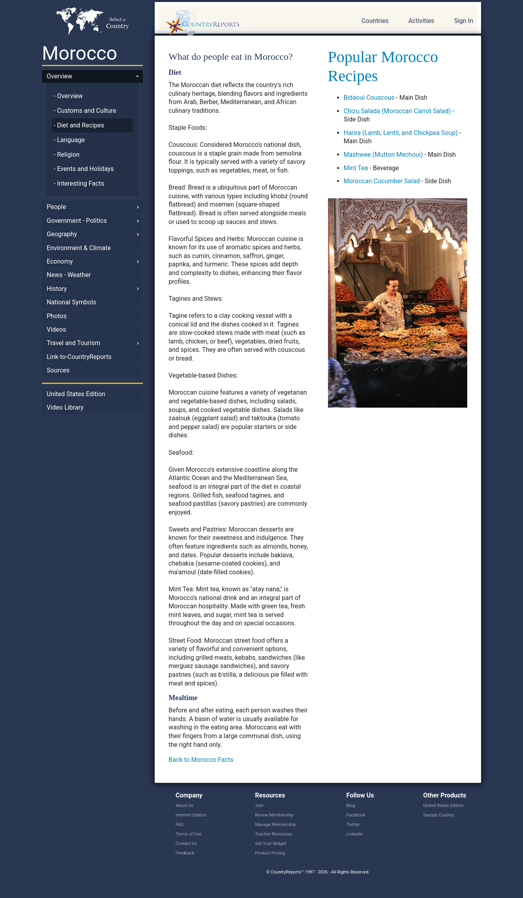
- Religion (67, 154)
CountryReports (245, 24)
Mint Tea (356, 168)
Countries (375, 21)
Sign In (463, 21)
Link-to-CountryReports (79, 357)
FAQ (180, 824)
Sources (58, 370)
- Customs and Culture (85, 110)
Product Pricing (270, 853)
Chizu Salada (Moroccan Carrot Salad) (397, 111)
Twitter (353, 824)
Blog (351, 805)
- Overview (68, 96)
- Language (69, 140)
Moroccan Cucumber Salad (382, 181)
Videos (56, 329)
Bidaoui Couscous (369, 97)
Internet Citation (191, 815)
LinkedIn (355, 834)
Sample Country (438, 815)
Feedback (185, 853)
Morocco (79, 53)
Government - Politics (77, 220)
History (57, 288)
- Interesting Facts (79, 183)
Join (259, 805)
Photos (57, 316)
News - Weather (69, 275)
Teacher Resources (273, 834)
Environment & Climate (79, 248)
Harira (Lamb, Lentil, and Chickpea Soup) (401, 133)
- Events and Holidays (84, 169)
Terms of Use (188, 834)
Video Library (65, 407)
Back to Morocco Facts (201, 759)
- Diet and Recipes (79, 125)
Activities (421, 21)
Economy (60, 261)
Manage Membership (275, 824)
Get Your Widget (270, 843)
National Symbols (71, 302)
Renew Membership (274, 815)
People (56, 207)
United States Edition (76, 394)
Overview (59, 76)
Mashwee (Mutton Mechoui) (383, 154)
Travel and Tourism (73, 343)
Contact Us (186, 843)
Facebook (356, 815)
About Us (184, 805)
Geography (62, 234)
